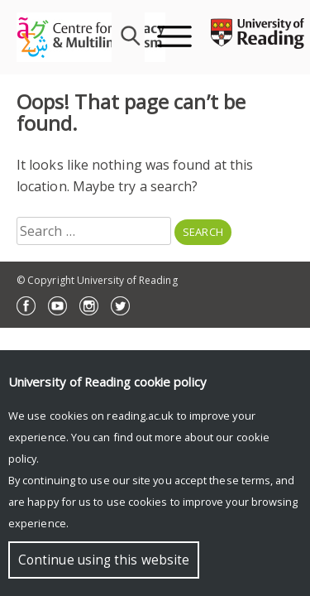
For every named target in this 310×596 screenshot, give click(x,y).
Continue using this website (103, 560)
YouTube (57, 305)
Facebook (26, 305)
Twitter (120, 305)
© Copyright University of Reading (97, 280)
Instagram (88, 305)
